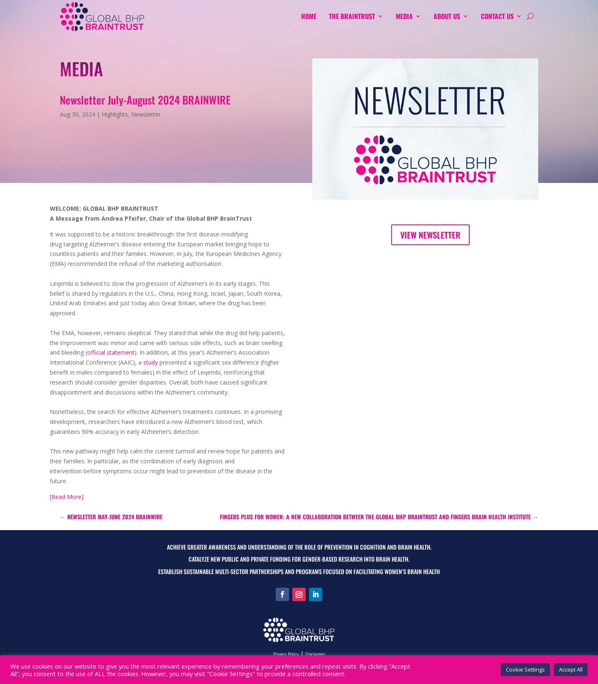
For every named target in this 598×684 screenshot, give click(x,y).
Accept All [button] (571, 669)
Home (308, 16)
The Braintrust (352, 16)
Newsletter (146, 114)
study (150, 362)
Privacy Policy (286, 654)
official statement (111, 352)
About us (447, 16)
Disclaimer (315, 654)
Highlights (115, 114)
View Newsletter (430, 235)
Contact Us (497, 16)
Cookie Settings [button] (525, 669)
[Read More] (66, 497)
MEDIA (404, 16)
